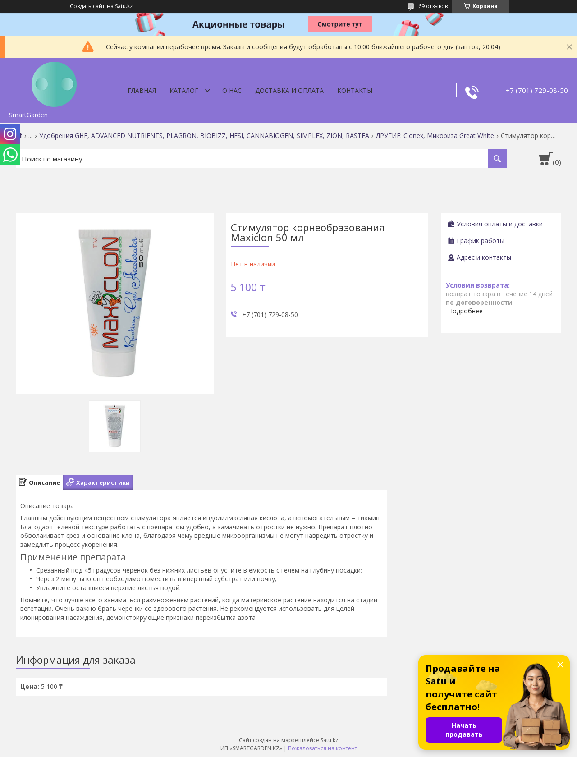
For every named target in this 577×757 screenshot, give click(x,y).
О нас (232, 90)
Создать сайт (87, 6)
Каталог (183, 90)
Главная (142, 90)
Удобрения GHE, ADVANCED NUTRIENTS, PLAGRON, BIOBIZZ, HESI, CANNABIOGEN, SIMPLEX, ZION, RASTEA (204, 136)
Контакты (354, 90)
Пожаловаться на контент (322, 748)
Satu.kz (329, 740)
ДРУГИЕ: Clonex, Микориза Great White (435, 136)
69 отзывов (433, 6)
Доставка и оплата (289, 90)
